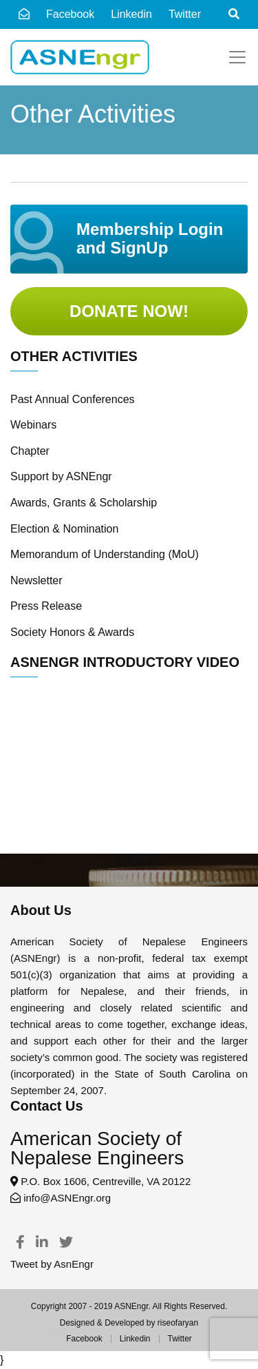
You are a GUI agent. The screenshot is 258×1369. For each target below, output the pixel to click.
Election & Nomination (64, 529)
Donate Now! (129, 311)
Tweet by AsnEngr (52, 1264)
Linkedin (135, 1339)
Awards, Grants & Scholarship (83, 502)
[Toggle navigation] (237, 57)
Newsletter (36, 580)
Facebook (70, 14)
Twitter (180, 1339)
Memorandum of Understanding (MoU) (104, 554)
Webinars (33, 425)
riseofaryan (178, 1323)
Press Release (46, 606)
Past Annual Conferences (72, 399)
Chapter (30, 451)
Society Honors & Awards (72, 632)
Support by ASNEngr (61, 476)
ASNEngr (131, 1306)
